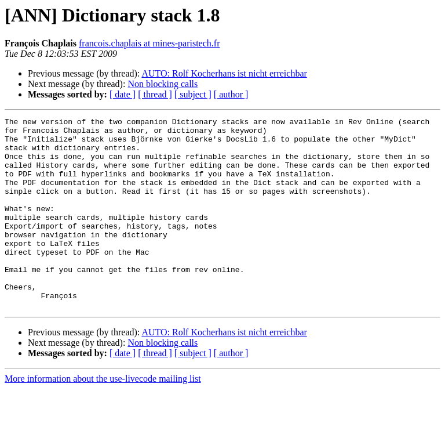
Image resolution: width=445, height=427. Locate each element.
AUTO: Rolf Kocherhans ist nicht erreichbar (224, 73)
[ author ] (231, 94)
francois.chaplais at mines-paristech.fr (149, 43)
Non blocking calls (162, 84)
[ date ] (123, 94)
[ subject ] (192, 94)
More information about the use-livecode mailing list (103, 417)
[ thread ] (155, 94)
